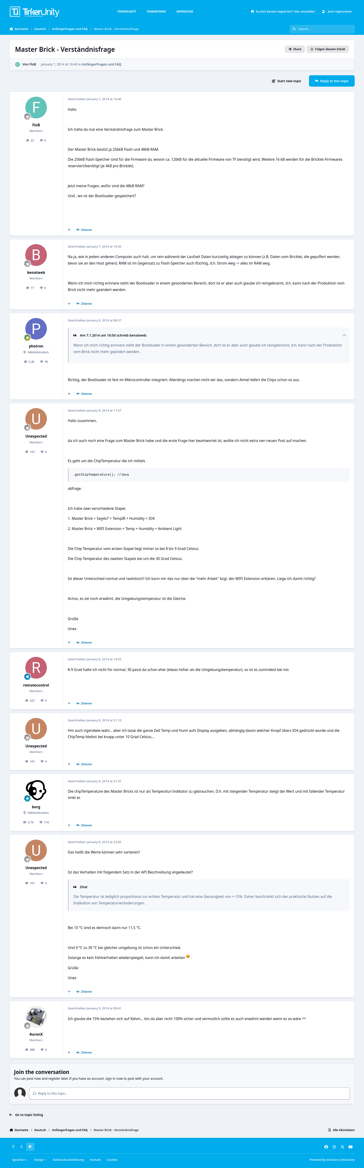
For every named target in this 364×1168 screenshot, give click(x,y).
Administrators (38, 352)
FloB (32, 64)
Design (40, 1160)
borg (36, 807)
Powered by (332, 1160)
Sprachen (20, 1160)
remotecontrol (36, 685)
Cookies (112, 1160)
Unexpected (36, 436)
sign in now (114, 1078)
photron (36, 346)
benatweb (36, 272)
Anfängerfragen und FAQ (101, 64)
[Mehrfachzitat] (69, 230)
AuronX (36, 1034)
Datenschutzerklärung (68, 1160)
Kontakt (95, 1160)
